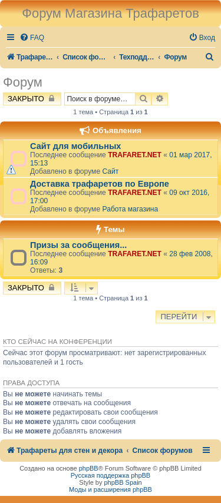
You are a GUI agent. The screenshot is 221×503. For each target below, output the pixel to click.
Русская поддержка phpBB (110, 475)
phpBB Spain (122, 482)
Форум (22, 82)
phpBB (88, 468)
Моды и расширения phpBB (110, 489)
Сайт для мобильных (75, 146)
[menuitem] (31, 38)
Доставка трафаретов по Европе (99, 183)
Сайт (110, 171)
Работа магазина (130, 209)
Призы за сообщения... (78, 245)
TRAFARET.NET (134, 155)
